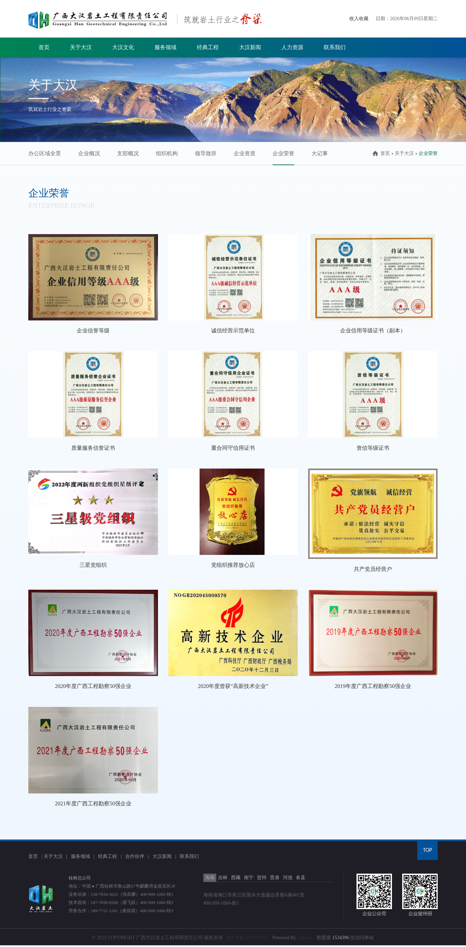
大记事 (319, 153)
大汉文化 (123, 47)
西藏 (236, 877)
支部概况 (128, 153)
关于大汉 (81, 47)
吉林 (223, 877)
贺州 (261, 877)
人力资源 (292, 47)
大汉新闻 (250, 47)
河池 (287, 877)
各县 (300, 877)
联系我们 (335, 47)
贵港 (274, 877)
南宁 (248, 877)
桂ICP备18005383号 (247, 937)
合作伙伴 (134, 856)
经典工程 (208, 47)
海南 (210, 877)
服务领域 (165, 47)
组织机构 (167, 153)
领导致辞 (206, 153)
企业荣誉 (283, 153)
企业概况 (89, 153)
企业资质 (245, 153)
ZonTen (304, 937)
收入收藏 (358, 18)
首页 (44, 47)
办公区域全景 (44, 153)
